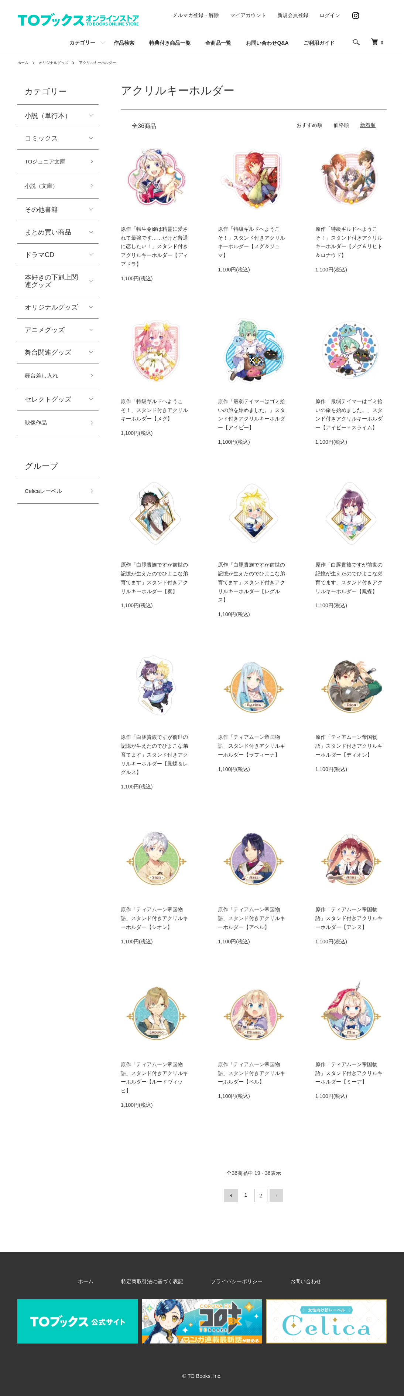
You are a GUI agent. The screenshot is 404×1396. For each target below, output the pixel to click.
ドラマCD (39, 259)
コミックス (41, 138)
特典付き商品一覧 (170, 43)
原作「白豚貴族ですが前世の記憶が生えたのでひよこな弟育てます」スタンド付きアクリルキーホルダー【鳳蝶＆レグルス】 (154, 754)
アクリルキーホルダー (109, 62)
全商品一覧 (218, 43)
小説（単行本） (48, 115)
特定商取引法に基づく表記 (163, 1279)
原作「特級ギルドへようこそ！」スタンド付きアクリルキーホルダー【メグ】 (154, 410)
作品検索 (124, 43)
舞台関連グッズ (48, 356)
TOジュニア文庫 (49, 162)
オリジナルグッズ (58, 62)
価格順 (341, 125)
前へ (233, 1195)
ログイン (329, 15)
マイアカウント (248, 15)
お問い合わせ (283, 1279)
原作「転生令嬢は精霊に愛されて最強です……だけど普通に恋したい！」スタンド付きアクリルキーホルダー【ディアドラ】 (154, 246)
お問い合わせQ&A (267, 43)
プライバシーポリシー (231, 1279)
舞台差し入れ (45, 381)
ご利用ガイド (319, 43)
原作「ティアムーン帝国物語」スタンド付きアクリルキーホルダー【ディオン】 (349, 746)
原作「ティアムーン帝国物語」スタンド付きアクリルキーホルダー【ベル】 (251, 1073)
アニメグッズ (45, 334)
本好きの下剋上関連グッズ (51, 285)
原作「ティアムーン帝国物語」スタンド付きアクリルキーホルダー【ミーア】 (349, 1073)
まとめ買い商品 (48, 236)
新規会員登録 (292, 15)
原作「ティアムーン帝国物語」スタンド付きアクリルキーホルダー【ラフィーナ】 (251, 746)
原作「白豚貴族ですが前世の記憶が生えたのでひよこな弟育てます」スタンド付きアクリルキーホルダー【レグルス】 (251, 582)
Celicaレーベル (47, 500)
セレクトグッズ (48, 405)
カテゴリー (82, 42)
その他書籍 (41, 213)
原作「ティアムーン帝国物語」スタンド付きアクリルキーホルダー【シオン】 (154, 918)
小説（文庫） (45, 189)
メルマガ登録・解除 (195, 15)
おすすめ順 (309, 125)
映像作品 (38, 429)
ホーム (24, 62)
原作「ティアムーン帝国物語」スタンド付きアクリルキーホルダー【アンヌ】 (349, 918)
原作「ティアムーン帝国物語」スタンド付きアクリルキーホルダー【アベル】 (251, 918)
